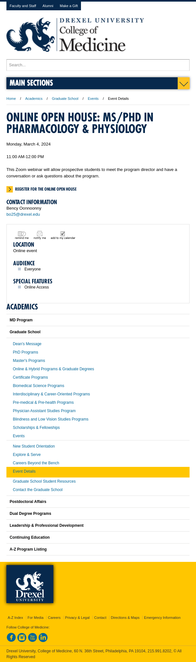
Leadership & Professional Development (47, 525)
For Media (36, 617)
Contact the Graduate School (38, 489)
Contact (100, 617)
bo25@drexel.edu (23, 214)
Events (93, 98)
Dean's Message (27, 344)
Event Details (24, 471)
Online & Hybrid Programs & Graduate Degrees (53, 369)
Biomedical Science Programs (38, 385)
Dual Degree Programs (30, 513)
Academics (34, 98)
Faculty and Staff (23, 6)
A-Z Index (15, 617)
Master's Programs (29, 360)
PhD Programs (25, 352)
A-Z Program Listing (28, 549)
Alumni (47, 6)
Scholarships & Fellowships (36, 427)
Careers (54, 617)
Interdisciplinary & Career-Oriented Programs (51, 394)
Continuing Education (30, 537)
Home (11, 98)
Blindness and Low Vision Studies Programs (50, 419)
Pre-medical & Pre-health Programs (43, 402)
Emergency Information (162, 617)
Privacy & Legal (77, 617)
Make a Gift (69, 6)
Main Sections (31, 82)
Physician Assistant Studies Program (44, 411)
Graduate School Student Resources (44, 481)
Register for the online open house (45, 189)
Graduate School (65, 98)
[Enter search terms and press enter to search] (98, 65)
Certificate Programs (30, 377)
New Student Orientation (34, 446)
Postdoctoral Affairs (28, 501)
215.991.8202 (159, 651)
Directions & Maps (125, 617)
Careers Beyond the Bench (36, 463)
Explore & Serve (27, 454)
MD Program (21, 320)
